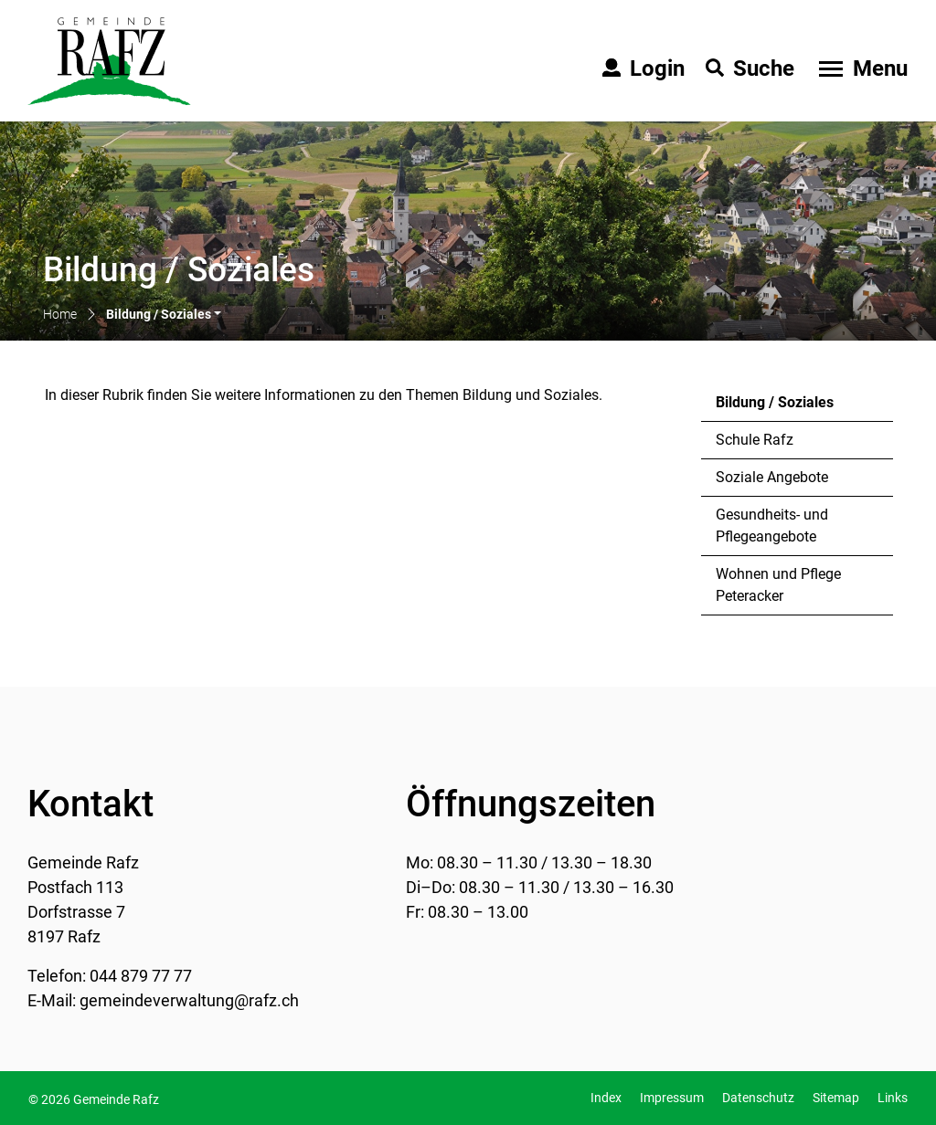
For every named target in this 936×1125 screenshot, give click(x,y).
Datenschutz (758, 1097)
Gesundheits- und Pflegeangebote (772, 525)
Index (606, 1097)
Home (60, 314)
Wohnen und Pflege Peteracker (778, 585)
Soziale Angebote (772, 477)
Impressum (672, 1097)
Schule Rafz (754, 439)
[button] (163, 315)
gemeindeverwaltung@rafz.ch (189, 1000)
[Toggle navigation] (861, 68)
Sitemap (836, 1097)
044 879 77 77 (141, 975)
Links (893, 1097)
